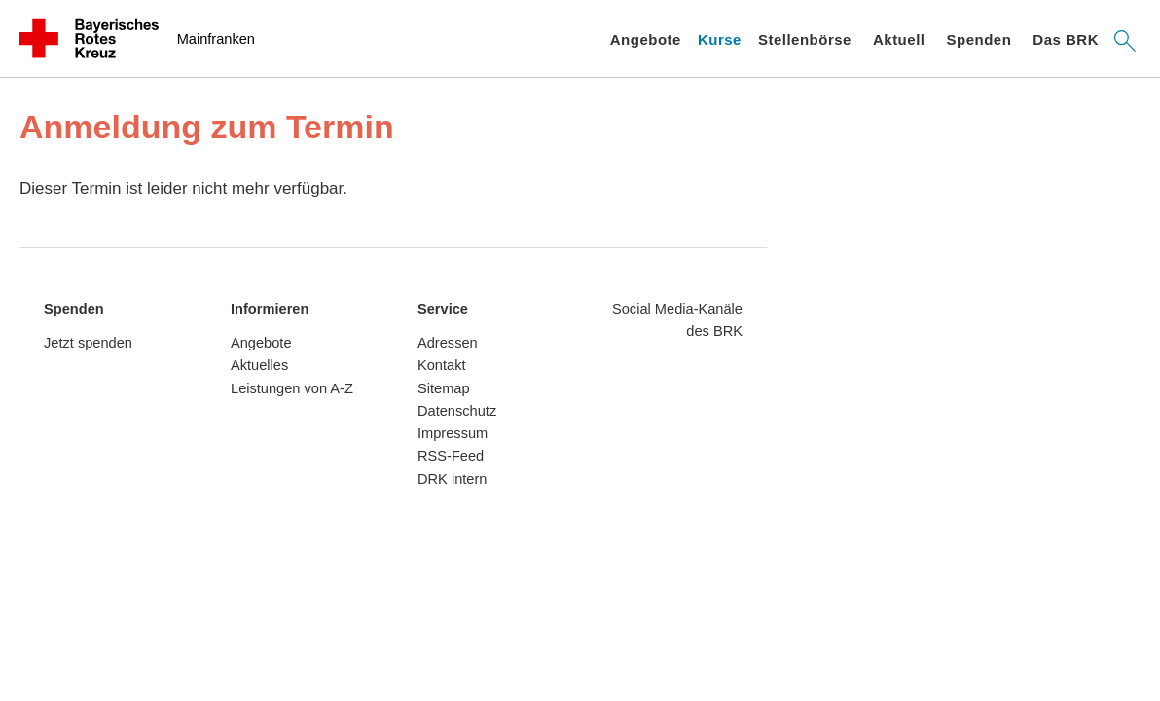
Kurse (720, 39)
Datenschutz (456, 411)
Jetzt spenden (88, 342)
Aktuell (899, 39)
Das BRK (1066, 39)
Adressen (447, 342)
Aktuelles (259, 365)
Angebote (645, 39)
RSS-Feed (450, 455)
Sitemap (443, 388)
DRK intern (452, 479)
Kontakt (441, 365)
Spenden (978, 39)
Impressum (452, 433)
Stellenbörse (805, 39)
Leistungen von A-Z (292, 388)
